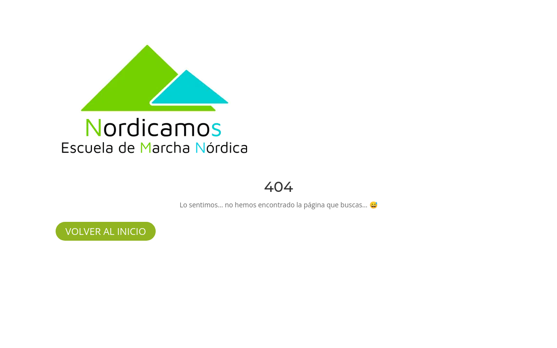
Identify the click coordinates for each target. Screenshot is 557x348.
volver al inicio (105, 231)
